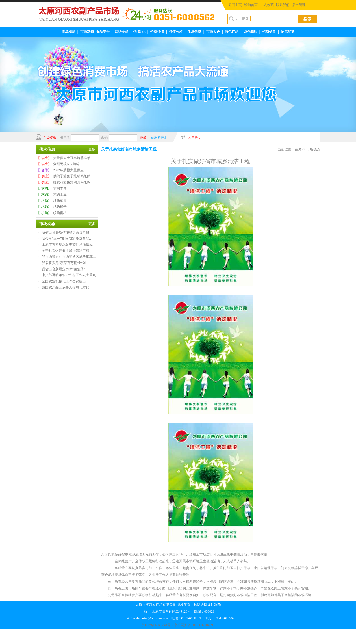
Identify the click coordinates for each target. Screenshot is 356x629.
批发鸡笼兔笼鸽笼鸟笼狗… (73, 182)
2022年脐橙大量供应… (70, 170)
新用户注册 (159, 137)
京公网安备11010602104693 (194, 625)
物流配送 (287, 32)
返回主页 (235, 5)
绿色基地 (250, 32)
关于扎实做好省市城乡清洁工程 (65, 251)
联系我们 (283, 5)
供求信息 (194, 32)
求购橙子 (60, 207)
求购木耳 (60, 188)
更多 (91, 149)
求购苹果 (60, 201)
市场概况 (68, 32)
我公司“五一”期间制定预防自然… (67, 239)
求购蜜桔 (60, 213)
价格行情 (157, 32)
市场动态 (87, 32)
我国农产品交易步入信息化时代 (65, 287)
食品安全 (103, 32)
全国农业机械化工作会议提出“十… (68, 281)
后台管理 (299, 5)
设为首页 (251, 5)
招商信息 (269, 32)
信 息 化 (139, 32)
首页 (298, 149)
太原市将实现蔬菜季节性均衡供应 (67, 245)
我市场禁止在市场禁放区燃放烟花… (69, 257)
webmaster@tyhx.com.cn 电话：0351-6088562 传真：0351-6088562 (183, 618)
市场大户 (213, 32)
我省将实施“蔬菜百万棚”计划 (64, 263)
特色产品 (231, 32)
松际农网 (200, 605)
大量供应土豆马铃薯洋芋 (71, 158)
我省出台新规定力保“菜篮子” (64, 269)
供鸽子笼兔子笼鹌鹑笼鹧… (73, 176)
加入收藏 (267, 5)
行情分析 (176, 32)
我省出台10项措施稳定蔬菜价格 (65, 232)
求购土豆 (60, 194)
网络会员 (121, 32)
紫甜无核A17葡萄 (66, 164)
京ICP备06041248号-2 (157, 625)
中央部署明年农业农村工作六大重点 (69, 275)
